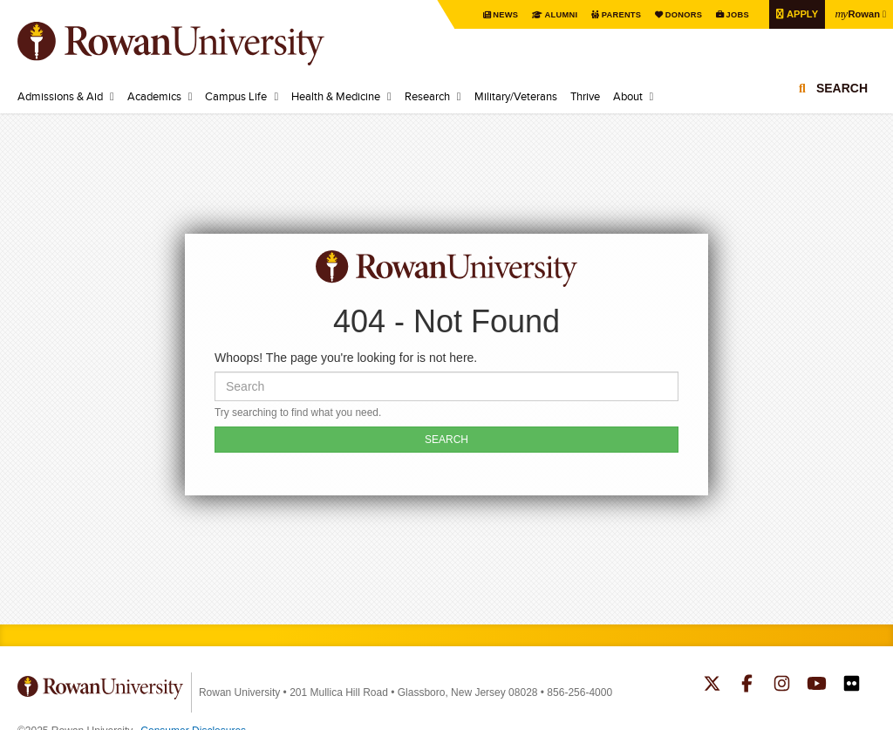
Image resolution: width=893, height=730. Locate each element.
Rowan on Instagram (782, 685)
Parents (608, 14)
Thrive (585, 96)
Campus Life (236, 96)
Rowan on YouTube (817, 685)
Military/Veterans (515, 96)
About (628, 96)
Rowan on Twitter (712, 685)
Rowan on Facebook (747, 685)
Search (842, 92)
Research (427, 96)
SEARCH (446, 439)
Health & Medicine (335, 96)
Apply (796, 13)
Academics (154, 96)
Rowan (855, 13)
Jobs (729, 14)
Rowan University (196, 43)
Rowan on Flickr (851, 685)
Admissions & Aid (60, 96)
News (487, 14)
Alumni (545, 14)
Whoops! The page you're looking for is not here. (346, 358)
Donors (672, 14)
